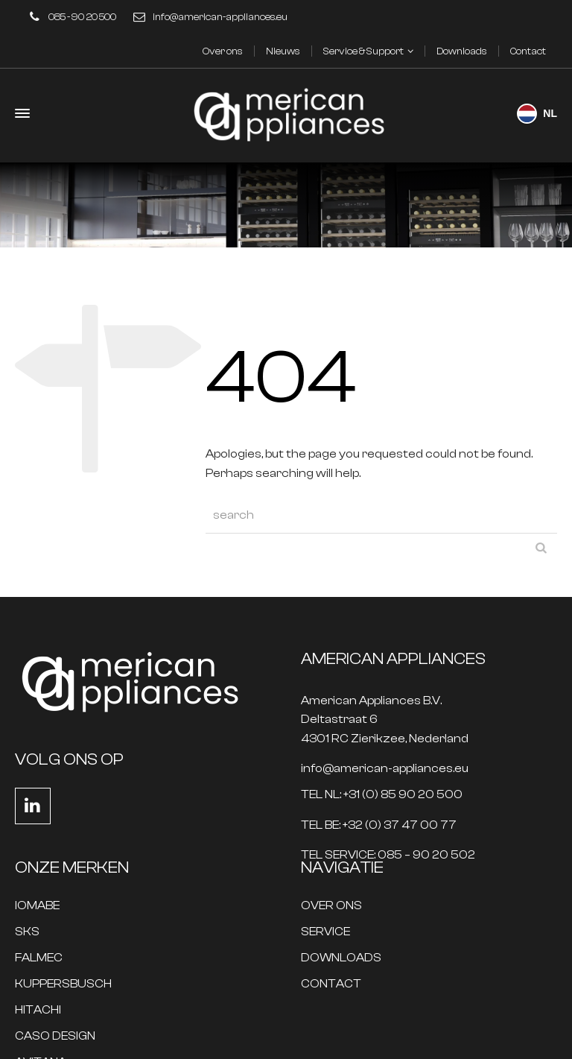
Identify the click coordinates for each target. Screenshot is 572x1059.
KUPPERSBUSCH (63, 984)
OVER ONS (331, 905)
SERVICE (325, 932)
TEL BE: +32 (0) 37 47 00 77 (379, 825)
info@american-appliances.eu (220, 16)
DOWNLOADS (341, 958)
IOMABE (37, 905)
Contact (528, 51)
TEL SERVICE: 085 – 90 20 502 (388, 855)
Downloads (461, 51)
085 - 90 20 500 (82, 16)
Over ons (223, 51)
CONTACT (331, 984)
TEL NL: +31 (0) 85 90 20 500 (382, 794)
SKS (27, 932)
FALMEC (39, 958)
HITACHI (38, 1010)
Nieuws (283, 51)
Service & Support (363, 51)
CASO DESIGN (55, 1036)
